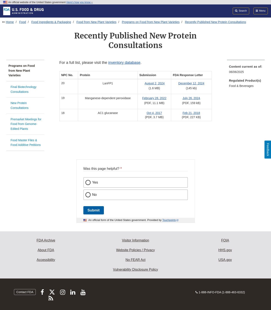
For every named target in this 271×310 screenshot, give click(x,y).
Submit (94, 210)
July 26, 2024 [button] (191, 98)
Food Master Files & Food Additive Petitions (26, 143)
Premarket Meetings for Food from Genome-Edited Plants (26, 124)
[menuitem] (246, 70)
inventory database (124, 62)
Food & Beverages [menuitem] (241, 86)
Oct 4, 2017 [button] (154, 113)
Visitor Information (135, 240)
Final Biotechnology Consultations (23, 89)
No (94, 195)
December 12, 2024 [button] (191, 83)
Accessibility (46, 260)
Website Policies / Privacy (135, 250)
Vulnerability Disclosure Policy (135, 269)
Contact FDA (24, 292)
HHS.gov (225, 250)
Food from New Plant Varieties (96, 22)
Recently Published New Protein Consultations (215, 22)
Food (22, 22)
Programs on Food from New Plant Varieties (151, 22)
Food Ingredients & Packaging (51, 22)
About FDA (46, 250)
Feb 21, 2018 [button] (191, 113)
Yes (95, 182)
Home (10, 22)
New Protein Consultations (20, 105)
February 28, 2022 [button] (154, 98)
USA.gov (225, 260)
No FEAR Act (135, 260)
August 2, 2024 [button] (155, 83)
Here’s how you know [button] (79, 2)
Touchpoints (169, 220)
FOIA (225, 240)
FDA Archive (46, 240)
